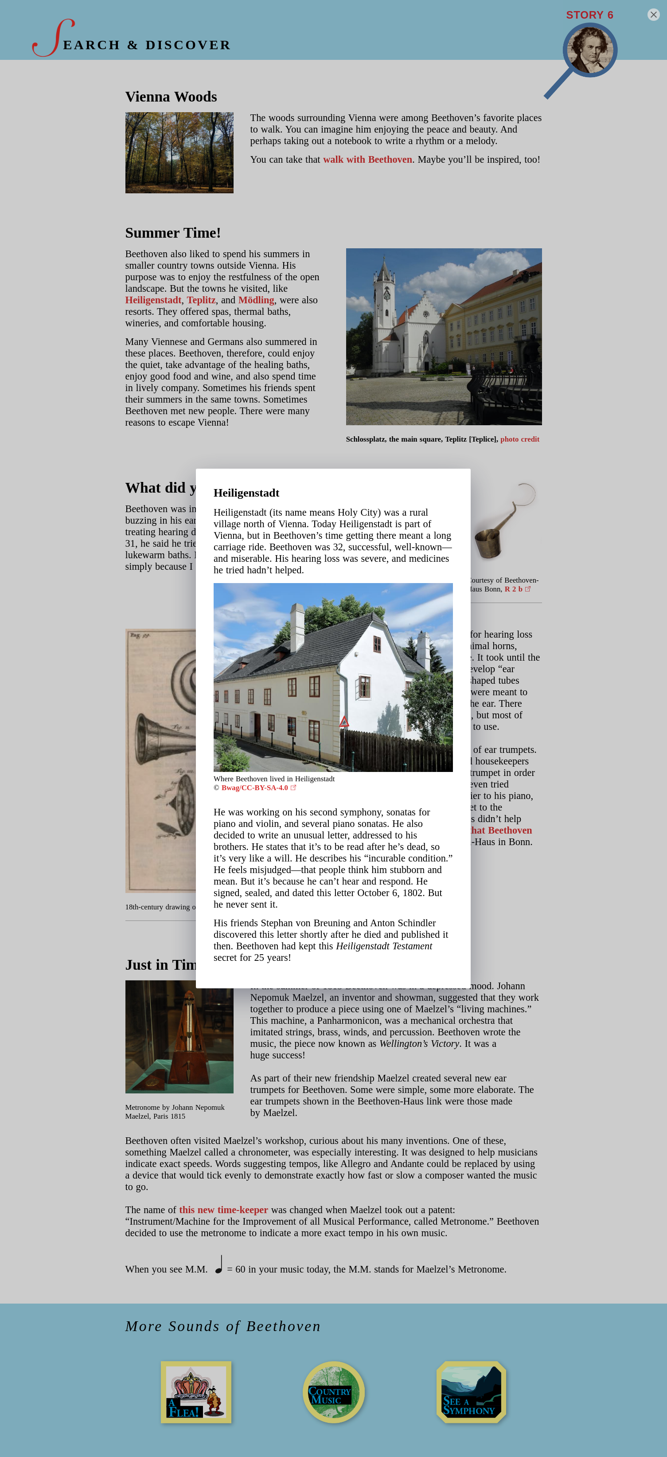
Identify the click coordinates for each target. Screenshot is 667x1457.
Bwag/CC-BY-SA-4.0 (255, 787)
